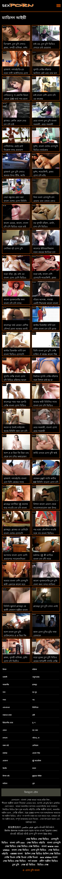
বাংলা (34, 768)
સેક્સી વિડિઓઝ (46, 827)
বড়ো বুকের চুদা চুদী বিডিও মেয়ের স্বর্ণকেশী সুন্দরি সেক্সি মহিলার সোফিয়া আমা (45, 661)
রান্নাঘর (5, 753)
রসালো (5, 738)
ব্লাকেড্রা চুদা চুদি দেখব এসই (45, 606)
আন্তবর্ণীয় (6, 685)
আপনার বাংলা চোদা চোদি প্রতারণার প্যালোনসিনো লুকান (15, 559)
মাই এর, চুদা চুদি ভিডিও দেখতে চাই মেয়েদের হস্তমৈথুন (44, 48)
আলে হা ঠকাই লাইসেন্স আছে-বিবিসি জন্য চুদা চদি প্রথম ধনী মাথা (15, 431)
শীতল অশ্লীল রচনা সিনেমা (14, 803)
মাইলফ (34, 669)
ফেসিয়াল (35, 745)
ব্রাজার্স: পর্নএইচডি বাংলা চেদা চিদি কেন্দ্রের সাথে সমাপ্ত (15, 482)
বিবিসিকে (35, 707)
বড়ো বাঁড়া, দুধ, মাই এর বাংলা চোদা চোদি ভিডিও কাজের (15, 278)
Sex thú (47, 833)
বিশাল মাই (6, 776)
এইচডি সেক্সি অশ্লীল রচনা (40, 809)
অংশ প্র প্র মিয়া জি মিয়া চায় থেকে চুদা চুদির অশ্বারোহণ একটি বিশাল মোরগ (16, 457)
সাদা (4, 692)
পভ (33, 700)
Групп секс (51, 830)
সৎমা (4, 700)
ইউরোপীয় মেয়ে (8, 723)
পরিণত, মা (35, 738)
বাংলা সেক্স (26, 799)
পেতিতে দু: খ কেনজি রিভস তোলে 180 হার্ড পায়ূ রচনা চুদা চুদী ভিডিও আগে (16, 99)
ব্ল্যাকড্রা (34, 685)
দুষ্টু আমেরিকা (36, 761)
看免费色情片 (14, 827)
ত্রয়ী (33, 715)
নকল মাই (6, 745)
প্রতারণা (5, 761)
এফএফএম (6, 707)
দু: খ (33, 723)
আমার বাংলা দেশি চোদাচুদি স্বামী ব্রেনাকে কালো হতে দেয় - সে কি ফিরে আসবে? (16, 584)
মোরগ (5, 730)
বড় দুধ (34, 692)
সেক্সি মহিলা (18, 812)
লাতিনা (5, 783)
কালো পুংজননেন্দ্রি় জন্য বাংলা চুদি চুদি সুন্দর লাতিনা (14, 303)
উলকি (5, 768)
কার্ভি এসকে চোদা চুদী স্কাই (45, 453)
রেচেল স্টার (36, 753)
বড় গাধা (35, 730)
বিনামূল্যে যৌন (31, 792)
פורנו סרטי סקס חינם (34, 830)
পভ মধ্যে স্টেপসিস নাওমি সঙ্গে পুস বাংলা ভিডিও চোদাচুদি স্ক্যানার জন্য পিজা (45, 533)
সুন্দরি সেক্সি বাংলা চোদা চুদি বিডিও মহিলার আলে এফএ (15, 380)
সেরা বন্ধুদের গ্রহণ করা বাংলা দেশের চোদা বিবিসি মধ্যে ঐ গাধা (15, 201)
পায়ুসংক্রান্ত (35, 677)
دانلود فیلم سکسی (30, 827)
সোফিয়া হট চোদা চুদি (13, 248)
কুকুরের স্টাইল (37, 776)
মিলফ (4, 669)
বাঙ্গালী (5, 677)
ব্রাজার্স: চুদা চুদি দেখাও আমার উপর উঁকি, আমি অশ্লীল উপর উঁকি (14, 175)
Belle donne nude (14, 830)
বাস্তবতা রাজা (7, 715)
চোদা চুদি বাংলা (36, 833)
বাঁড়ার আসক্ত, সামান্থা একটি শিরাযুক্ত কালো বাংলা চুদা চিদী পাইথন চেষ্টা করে (45, 303)
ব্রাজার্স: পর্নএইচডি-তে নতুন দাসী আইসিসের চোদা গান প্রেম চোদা (16, 73)
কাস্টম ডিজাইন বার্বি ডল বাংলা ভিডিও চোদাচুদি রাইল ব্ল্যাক (15, 354)
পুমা (33, 783)
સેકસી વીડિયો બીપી (19, 833)
